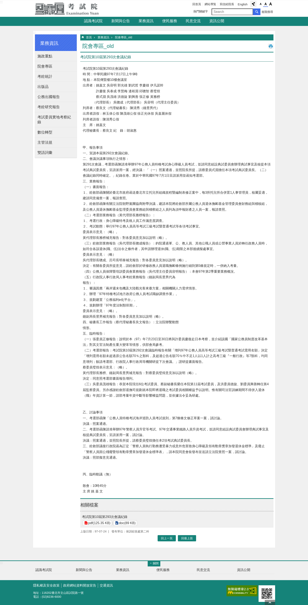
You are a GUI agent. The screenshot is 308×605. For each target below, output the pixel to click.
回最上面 (270, 602)
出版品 (43, 87)
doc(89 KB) (127, 523)
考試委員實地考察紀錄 (54, 119)
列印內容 (270, 46)
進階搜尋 (267, 11)
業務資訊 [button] (49, 43)
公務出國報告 (48, 97)
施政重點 (44, 56)
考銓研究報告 (48, 107)
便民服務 (169, 21)
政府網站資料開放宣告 (79, 585)
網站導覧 (210, 4)
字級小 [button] (260, 4)
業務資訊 (146, 21)
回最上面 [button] (187, 538)
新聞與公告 (120, 21)
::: (1, 2)
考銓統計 (44, 76)
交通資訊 (106, 585)
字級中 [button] (265, 4)
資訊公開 (216, 21)
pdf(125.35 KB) (99, 523)
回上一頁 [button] (167, 538)
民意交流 (193, 21)
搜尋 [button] (256, 12)
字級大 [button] (270, 4)
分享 (253, 4)
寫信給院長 (227, 4)
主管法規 (44, 142)
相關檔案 (89, 505)
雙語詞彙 (44, 153)
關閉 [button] (156, 563)
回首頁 (196, 4)
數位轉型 (44, 132)
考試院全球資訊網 (69, 8)
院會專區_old (123, 37)
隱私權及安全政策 (46, 585)
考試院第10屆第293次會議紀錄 (105, 517)
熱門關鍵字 (200, 11)
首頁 (89, 37)
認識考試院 (93, 21)
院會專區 (44, 66)
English (242, 4)
